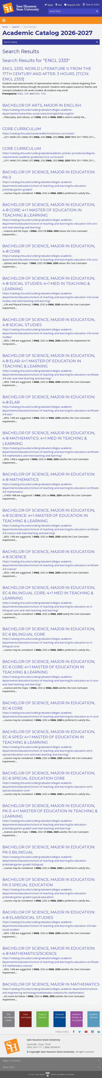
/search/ (15, 27)
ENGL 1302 (40, 93)
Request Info (73, 4)
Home (5, 27)
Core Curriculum (26, 1016)
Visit (60, 4)
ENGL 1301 (23, 93)
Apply (50, 4)
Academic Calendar (93, 1016)
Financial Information (60, 1016)
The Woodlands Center (9, 1017)
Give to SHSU (92, 4)
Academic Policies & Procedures (77, 1017)
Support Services (43, 1016)
